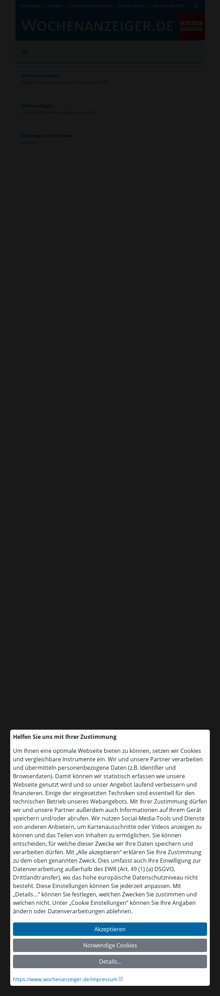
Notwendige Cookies (110, 945)
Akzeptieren (110, 929)
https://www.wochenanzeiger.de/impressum (65, 979)
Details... (110, 961)
